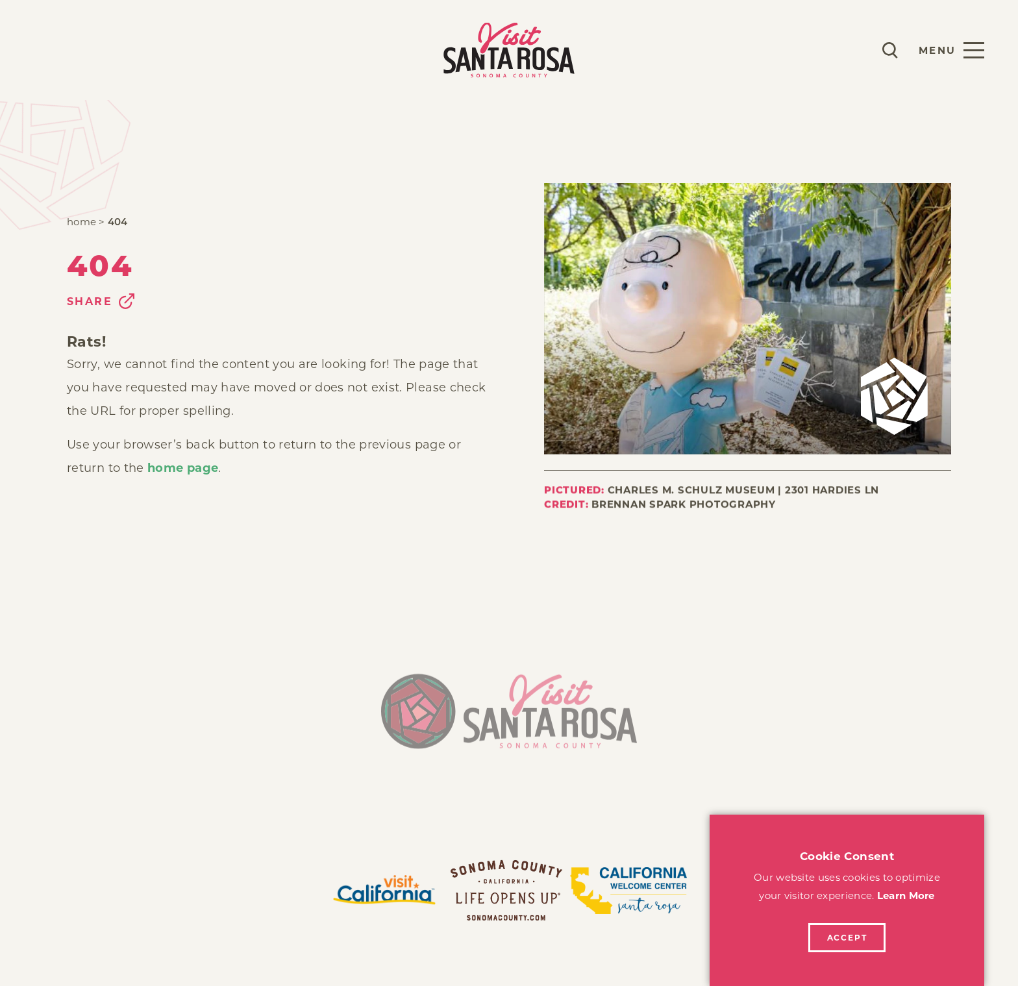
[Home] (509, 716)
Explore (167, 49)
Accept (847, 938)
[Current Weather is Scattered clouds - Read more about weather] (852, 50)
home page (182, 468)
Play (50, 49)
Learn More (906, 895)
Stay (101, 49)
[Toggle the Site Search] (890, 50)
